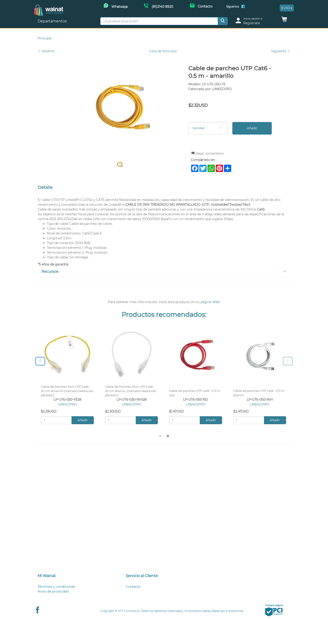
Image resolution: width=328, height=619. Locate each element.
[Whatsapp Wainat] (116, 6)
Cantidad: (198, 128)
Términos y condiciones (56, 587)
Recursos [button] (164, 271)
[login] (255, 21)
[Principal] (48, 7)
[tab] (164, 272)
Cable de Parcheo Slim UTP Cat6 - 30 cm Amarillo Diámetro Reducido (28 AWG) (67, 391)
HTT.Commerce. (129, 611)
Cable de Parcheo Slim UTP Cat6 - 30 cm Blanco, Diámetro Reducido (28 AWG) (130, 391)
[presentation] (40, 361)
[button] (284, 20)
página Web (210, 302)
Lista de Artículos (163, 51)
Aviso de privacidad (53, 591)
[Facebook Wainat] (243, 7)
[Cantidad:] (208, 128)
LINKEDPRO (67, 404)
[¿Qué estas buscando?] (159, 21)
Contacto (133, 587)
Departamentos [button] (53, 21)
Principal (45, 38)
